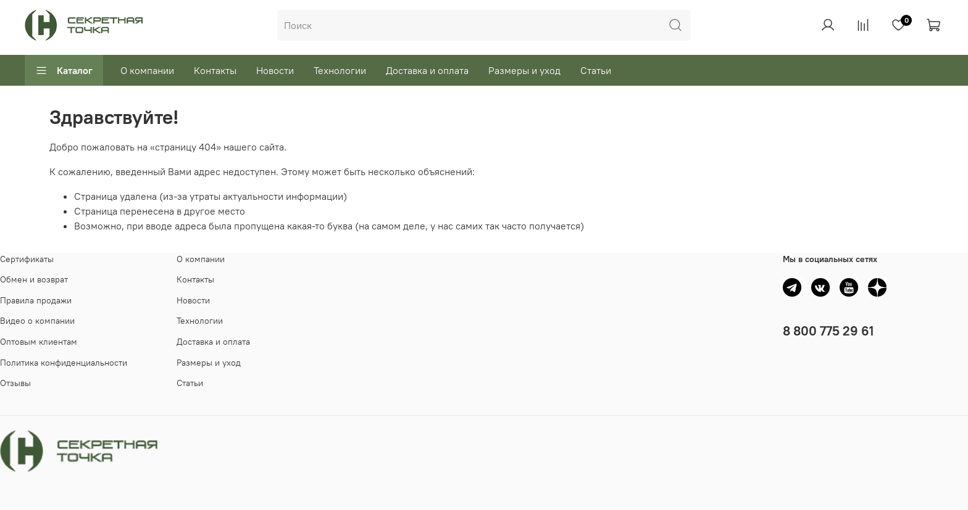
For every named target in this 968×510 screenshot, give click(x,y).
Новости (275, 70)
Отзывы (15, 383)
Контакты (215, 70)
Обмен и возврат (34, 279)
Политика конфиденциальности (63, 362)
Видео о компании (37, 320)
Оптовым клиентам (38, 341)
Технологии (340, 70)
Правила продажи (36, 300)
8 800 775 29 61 (828, 331)
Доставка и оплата (427, 70)
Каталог (64, 70)
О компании (147, 70)
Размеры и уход (524, 70)
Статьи (595, 70)
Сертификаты (27, 259)
